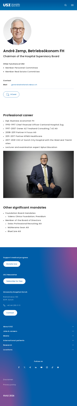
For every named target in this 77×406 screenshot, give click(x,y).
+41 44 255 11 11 (13, 305)
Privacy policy (9, 384)
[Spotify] (58, 367)
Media (38, 336)
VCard (13, 94)
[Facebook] (19, 367)
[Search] (65, 5)
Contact (10, 313)
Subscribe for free (14, 281)
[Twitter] (24, 367)
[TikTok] (52, 367)
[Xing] (30, 367)
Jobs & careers (38, 331)
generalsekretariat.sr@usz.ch (24, 84)
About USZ (38, 327)
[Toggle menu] (72, 5)
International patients (38, 340)
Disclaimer (8, 379)
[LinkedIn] (36, 367)
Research (38, 345)
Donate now (11, 264)
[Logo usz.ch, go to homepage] (11, 5)
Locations (38, 350)
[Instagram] (47, 367)
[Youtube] (41, 367)
